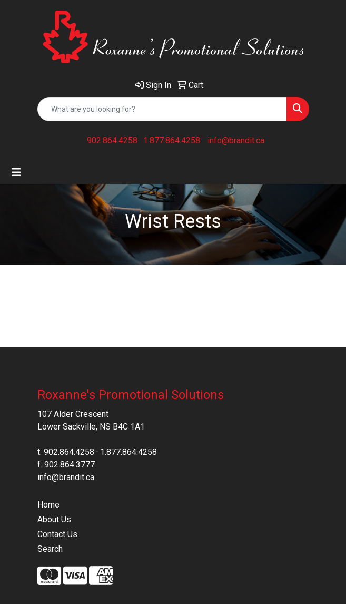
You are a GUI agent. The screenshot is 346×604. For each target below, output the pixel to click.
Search (50, 549)
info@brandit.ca (235, 140)
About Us (54, 519)
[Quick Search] (162, 109)
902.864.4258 (112, 140)
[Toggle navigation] (16, 172)
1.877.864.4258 (171, 140)
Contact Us (57, 534)
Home (48, 505)
